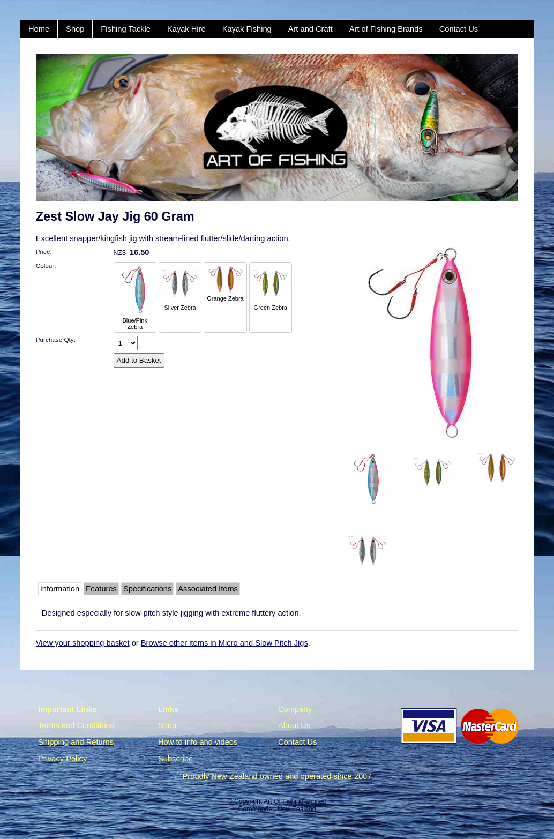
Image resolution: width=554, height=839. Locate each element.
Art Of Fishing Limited (295, 801)
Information (59, 589)
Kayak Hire (186, 29)
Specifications (147, 589)
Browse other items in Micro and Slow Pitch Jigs (224, 643)
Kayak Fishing (247, 29)
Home (38, 29)
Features (101, 589)
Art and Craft (310, 29)
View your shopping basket (83, 643)
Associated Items (208, 589)
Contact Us (458, 29)
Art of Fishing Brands (386, 29)
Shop (75, 29)
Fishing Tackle (126, 29)
